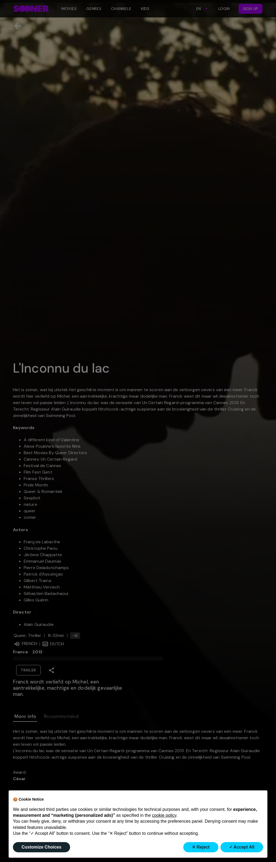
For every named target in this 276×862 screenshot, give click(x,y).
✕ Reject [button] (200, 847)
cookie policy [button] (164, 815)
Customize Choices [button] (41, 847)
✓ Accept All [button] (242, 847)
